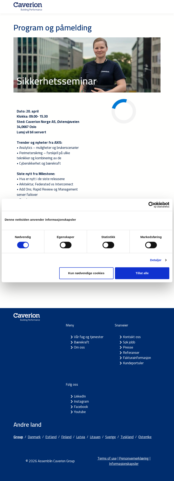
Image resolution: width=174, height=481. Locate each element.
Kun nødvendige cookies (86, 273)
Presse (128, 347)
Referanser (131, 352)
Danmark (34, 437)
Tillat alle (142, 273)
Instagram (81, 401)
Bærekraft (81, 342)
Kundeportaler (133, 363)
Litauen (95, 437)
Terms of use (107, 458)
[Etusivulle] (27, 6)
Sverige (110, 437)
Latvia (80, 437)
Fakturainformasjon (137, 357)
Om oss (79, 347)
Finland (66, 437)
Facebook (81, 406)
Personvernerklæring (134, 458)
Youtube (80, 412)
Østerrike (145, 437)
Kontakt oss (132, 337)
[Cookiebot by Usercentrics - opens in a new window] (151, 205)
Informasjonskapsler (123, 463)
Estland (51, 437)
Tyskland (127, 437)
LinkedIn (80, 396)
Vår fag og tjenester (88, 337)
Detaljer (156, 260)
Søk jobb (129, 342)
